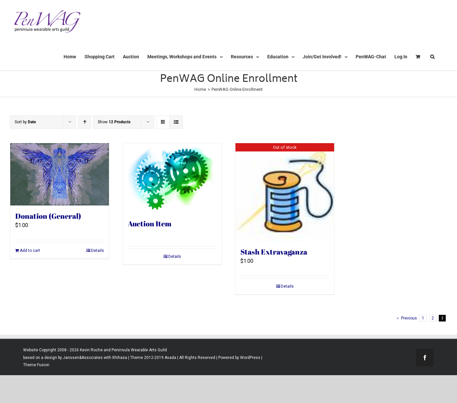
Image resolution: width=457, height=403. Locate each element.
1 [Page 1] (423, 318)
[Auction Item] (172, 178)
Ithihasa (119, 357)
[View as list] (176, 122)
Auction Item (150, 223)
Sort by (25, 122)
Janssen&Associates (83, 357)
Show (114, 122)
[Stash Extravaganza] (284, 192)
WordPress (250, 357)
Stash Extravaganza (273, 252)
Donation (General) (48, 216)
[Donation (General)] (59, 174)
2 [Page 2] (433, 318)
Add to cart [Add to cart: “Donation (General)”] (30, 250)
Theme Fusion (36, 365)
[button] (432, 57)
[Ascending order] (84, 122)
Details (97, 250)
